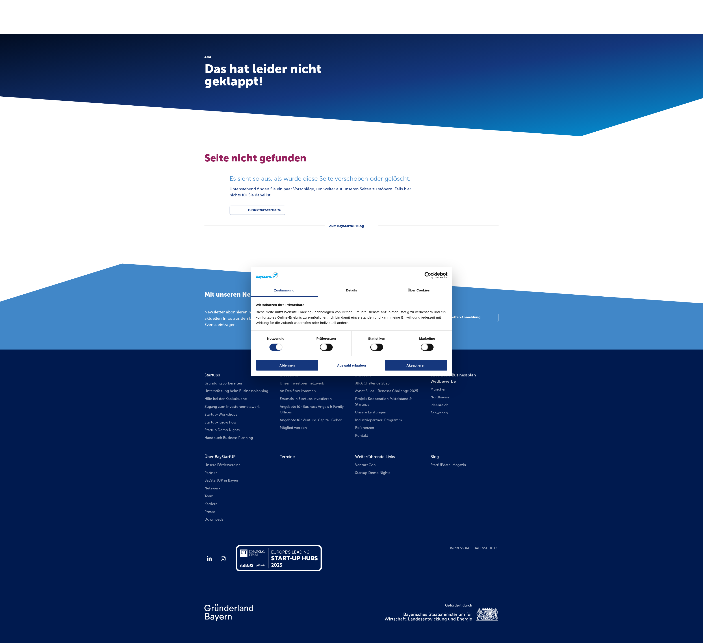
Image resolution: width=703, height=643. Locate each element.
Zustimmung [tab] (284, 290)
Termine (427, 21)
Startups (212, 375)
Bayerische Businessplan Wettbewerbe (453, 378)
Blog (434, 456)
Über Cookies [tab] (419, 290)
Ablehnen (287, 365)
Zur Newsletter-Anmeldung (458, 317)
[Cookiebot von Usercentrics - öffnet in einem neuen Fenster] (427, 275)
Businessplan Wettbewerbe (473, 21)
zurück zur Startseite (264, 210)
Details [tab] (351, 290)
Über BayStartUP (220, 456)
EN (499, 10)
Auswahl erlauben (351, 365)
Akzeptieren (415, 365)
